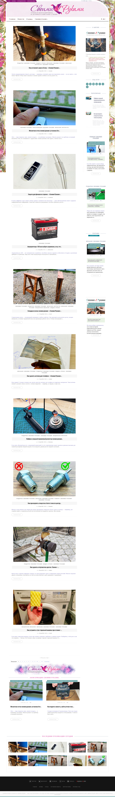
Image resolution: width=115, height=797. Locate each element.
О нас (8, 1)
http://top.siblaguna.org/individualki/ (16, 753)
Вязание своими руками (56, 63)
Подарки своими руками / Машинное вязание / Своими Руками (94, 191)
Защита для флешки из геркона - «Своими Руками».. (44, 194)
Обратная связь (31, 1)
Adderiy (50, 570)
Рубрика (29, 19)
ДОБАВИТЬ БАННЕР (94, 235)
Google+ (70, 781)
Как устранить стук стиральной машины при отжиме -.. (44, 630)
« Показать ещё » (44, 658)
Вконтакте (42, 781)
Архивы (14, 1)
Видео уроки (41, 63)
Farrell (50, 314)
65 (42, 661)
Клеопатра (51, 442)
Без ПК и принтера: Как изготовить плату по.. (94, 320)
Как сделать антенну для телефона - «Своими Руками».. (44, 376)
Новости (21, 19)
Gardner (50, 379)
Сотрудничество (21, 1)
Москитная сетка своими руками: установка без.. (44, 131)
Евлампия (51, 506)
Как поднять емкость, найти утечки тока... (60, 707)
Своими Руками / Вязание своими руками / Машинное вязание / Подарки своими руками (96, 144)
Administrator (50, 249)
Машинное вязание (42, 307)
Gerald (50, 633)
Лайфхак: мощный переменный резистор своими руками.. (44, 439)
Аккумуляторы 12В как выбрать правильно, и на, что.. (44, 247)
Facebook (53, 781)
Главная (12, 19)
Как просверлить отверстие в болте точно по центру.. (44, 503)
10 (37, 661)
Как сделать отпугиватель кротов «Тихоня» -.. (44, 567)
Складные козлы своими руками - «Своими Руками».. (44, 311)
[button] (101, 19)
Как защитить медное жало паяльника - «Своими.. (95, 205)
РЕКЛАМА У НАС (76, 786)
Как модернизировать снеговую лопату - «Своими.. (95, 158)
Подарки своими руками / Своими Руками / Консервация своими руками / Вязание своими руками (62, 681)
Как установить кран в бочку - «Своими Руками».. (44, 68)
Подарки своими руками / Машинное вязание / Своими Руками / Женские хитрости (96, 246)
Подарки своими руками (26, 63)
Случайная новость (56, 786)
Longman (50, 133)
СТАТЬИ (46, 786)
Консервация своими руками (43, 127)
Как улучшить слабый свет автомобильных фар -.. (95, 260)
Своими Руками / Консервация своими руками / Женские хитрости (26, 681)
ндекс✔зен (81, 781)
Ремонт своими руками (63, 498)
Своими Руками (41, 19)
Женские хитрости (62, 127)
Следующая (46, 661)
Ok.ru (62, 781)
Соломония (50, 197)
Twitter (32, 781)
